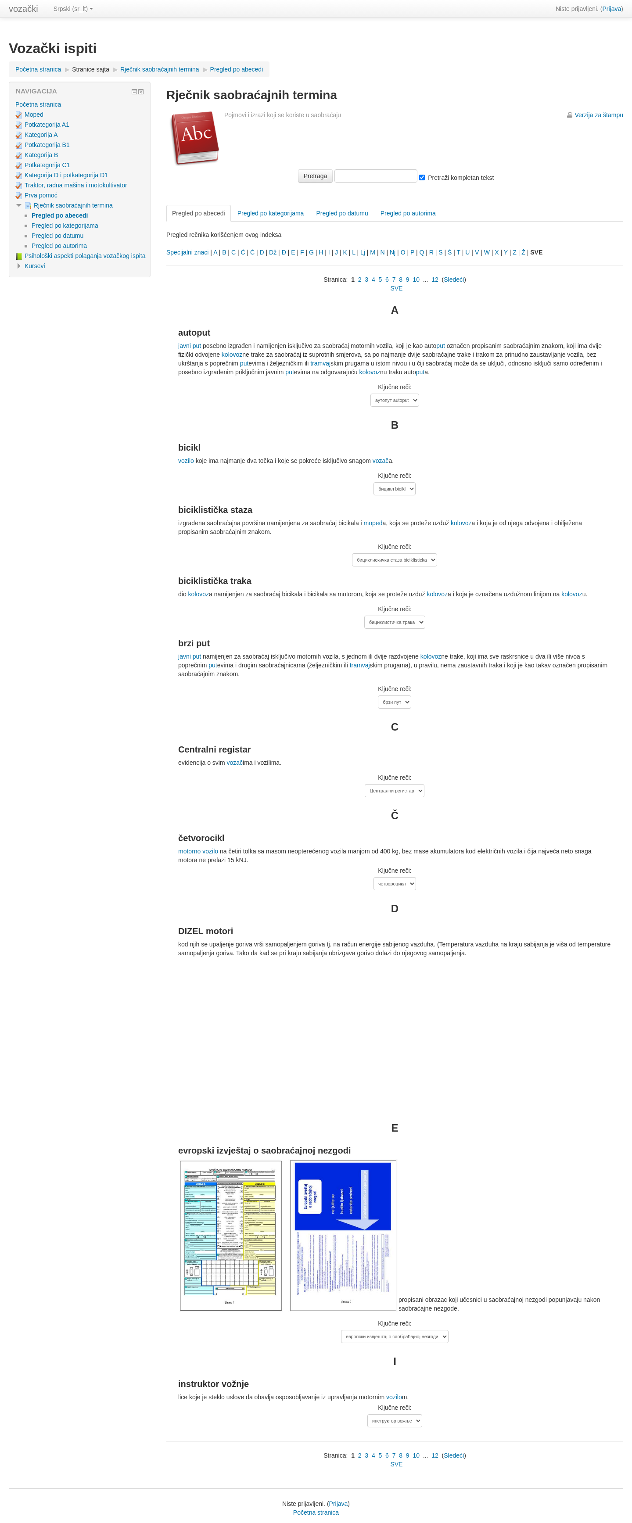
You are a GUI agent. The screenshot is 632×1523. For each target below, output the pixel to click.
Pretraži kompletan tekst (461, 177)
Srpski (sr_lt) (73, 8)
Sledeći (454, 279)
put (440, 345)
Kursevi (35, 265)
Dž (272, 252)
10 (416, 279)
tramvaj (320, 363)
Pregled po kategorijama (270, 213)
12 (434, 279)
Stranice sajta (90, 69)
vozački (23, 9)
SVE (396, 288)
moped (373, 523)
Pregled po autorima (408, 213)
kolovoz (232, 354)
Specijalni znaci (187, 252)
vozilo (186, 460)
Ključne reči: (394, 387)
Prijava (612, 8)
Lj (362, 252)
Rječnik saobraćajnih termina (159, 69)
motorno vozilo (198, 851)
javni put (189, 345)
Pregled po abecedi (236, 69)
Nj (392, 252)
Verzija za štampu (599, 114)
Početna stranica (38, 69)
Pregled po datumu (342, 213)
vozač (381, 460)
